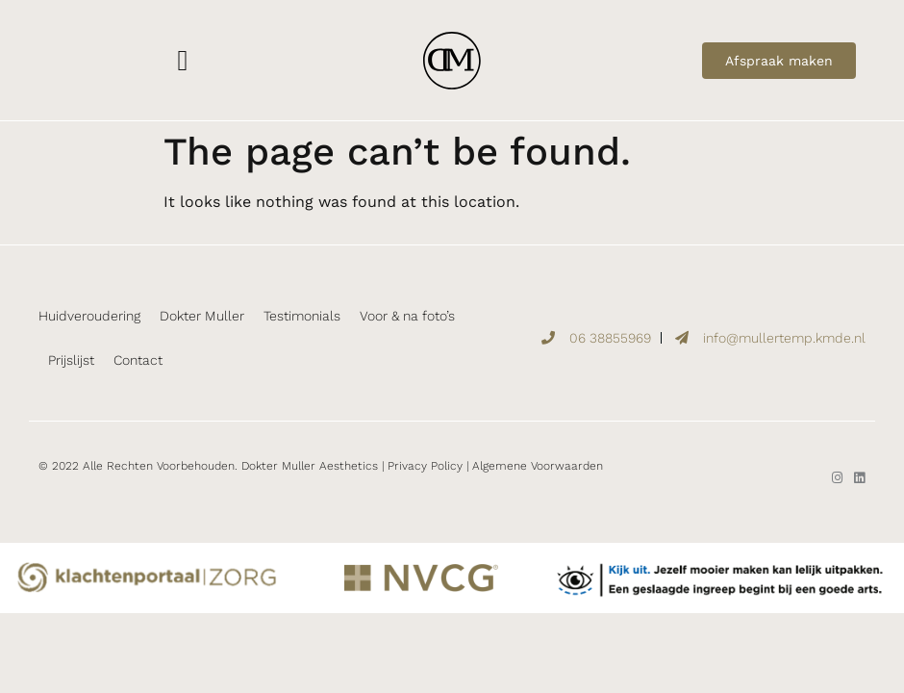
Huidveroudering (89, 315)
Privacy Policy (425, 466)
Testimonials (302, 315)
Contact (138, 360)
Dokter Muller (202, 315)
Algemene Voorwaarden (537, 466)
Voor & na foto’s (407, 315)
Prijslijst (71, 360)
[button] (182, 60)
